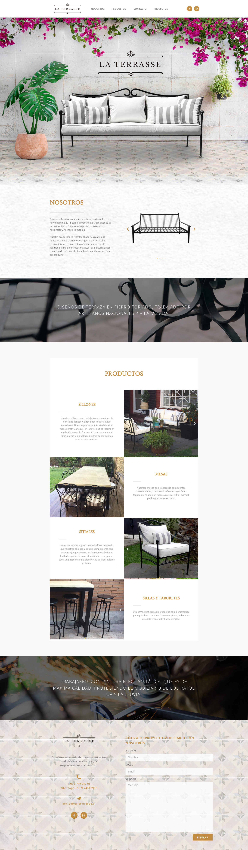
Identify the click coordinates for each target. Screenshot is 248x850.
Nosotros (97, 8)
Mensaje (131, 779)
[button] (128, 229)
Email (129, 764)
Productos (119, 8)
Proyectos (161, 8)
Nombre (131, 750)
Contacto (140, 8)
